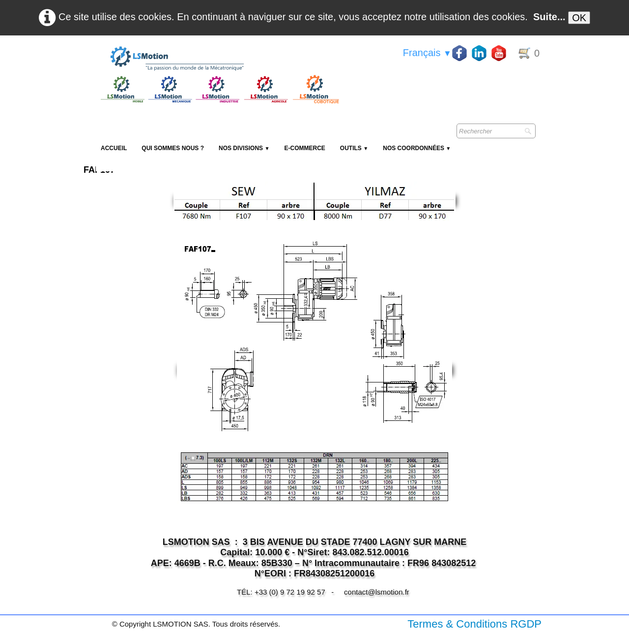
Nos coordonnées (417, 148)
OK (579, 17)
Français (427, 52)
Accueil (114, 148)
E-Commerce (304, 148)
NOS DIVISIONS (244, 148)
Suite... (549, 16)
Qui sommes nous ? (173, 148)
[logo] (218, 59)
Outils (354, 148)
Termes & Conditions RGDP (474, 624)
